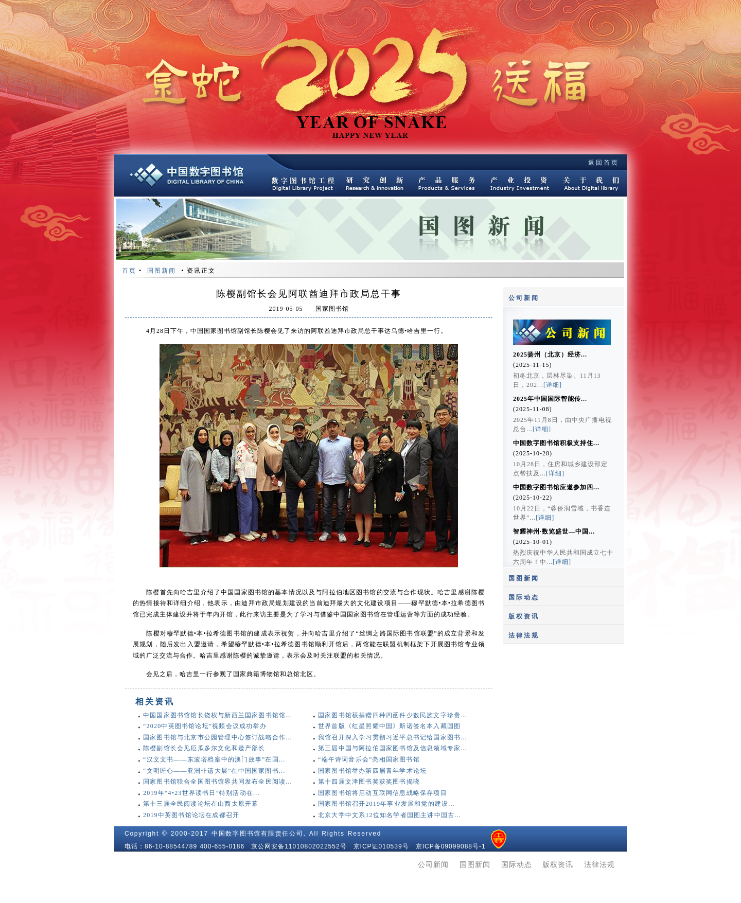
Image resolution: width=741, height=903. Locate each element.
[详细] (552, 384)
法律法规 (523, 635)
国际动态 (523, 597)
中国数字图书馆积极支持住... (556, 443)
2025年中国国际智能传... (550, 398)
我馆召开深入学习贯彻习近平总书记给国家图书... (392, 737)
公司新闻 (523, 298)
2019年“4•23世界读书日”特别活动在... (201, 792)
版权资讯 (523, 616)
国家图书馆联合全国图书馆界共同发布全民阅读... (217, 781)
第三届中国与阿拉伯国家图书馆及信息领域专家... (392, 748)
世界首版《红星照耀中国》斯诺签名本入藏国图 (389, 726)
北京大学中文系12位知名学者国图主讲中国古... (389, 815)
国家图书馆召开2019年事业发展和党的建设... (386, 803)
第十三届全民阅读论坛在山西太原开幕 (200, 803)
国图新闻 (523, 578)
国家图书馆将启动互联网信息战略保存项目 (382, 792)
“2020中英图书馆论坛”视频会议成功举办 (205, 726)
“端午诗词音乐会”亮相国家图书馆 (369, 759)
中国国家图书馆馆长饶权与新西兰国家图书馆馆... (217, 715)
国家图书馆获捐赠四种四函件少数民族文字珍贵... (392, 715)
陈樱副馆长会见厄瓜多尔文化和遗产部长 (204, 748)
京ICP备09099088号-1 (451, 846)
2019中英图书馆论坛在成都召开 (191, 815)
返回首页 (603, 162)
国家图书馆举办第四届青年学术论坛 (372, 770)
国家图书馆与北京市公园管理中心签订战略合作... (217, 737)
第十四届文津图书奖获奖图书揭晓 (369, 781)
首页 (129, 270)
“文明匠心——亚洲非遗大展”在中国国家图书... (214, 770)
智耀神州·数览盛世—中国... (554, 531)
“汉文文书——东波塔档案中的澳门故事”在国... (214, 759)
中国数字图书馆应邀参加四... (556, 487)
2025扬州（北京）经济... (550, 354)
